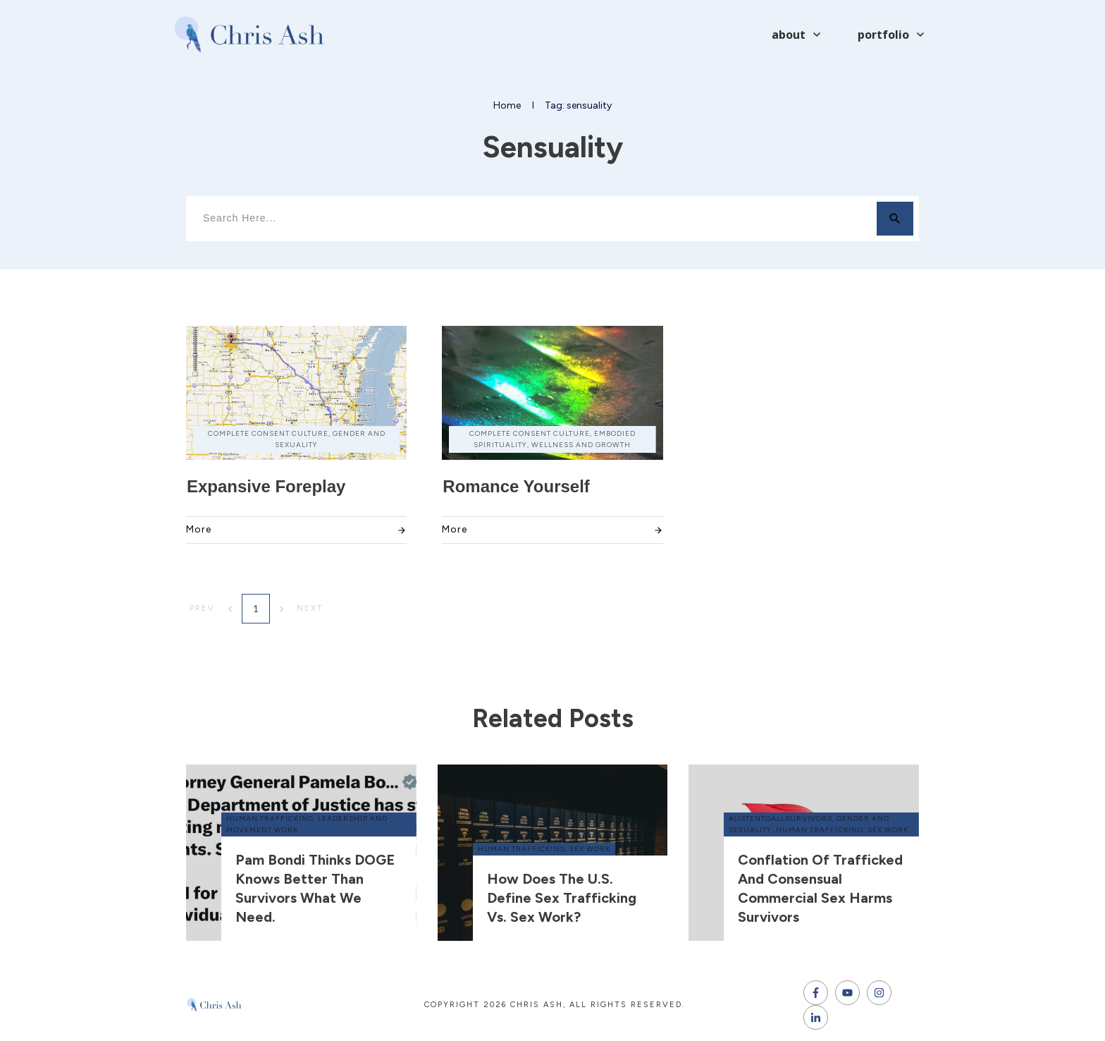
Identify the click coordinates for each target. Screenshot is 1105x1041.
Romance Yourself (516, 486)
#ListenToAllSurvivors (780, 818)
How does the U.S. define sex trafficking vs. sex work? (561, 897)
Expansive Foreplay (266, 486)
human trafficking (270, 818)
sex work (589, 848)
